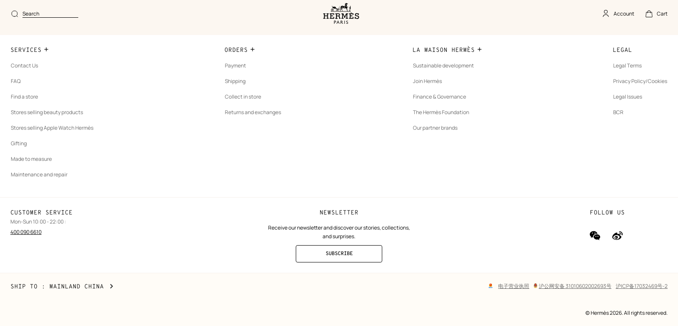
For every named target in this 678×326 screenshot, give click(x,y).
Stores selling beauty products (47, 124)
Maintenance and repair (39, 187)
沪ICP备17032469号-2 (642, 286)
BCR (618, 124)
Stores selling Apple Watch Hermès (52, 140)
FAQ (16, 93)
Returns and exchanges (255, 124)
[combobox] (297, 14)
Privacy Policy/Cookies (640, 93)
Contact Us (24, 78)
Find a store (24, 109)
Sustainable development (448, 78)
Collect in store (245, 109)
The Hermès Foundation (446, 124)
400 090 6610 (26, 244)
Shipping (237, 93)
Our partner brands (440, 140)
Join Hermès (432, 93)
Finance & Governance (444, 109)
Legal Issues (627, 109)
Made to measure (31, 171)
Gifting (19, 156)
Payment (238, 78)
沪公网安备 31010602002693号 (572, 286)
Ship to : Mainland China (61, 286)
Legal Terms (627, 78)
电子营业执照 (513, 286)
